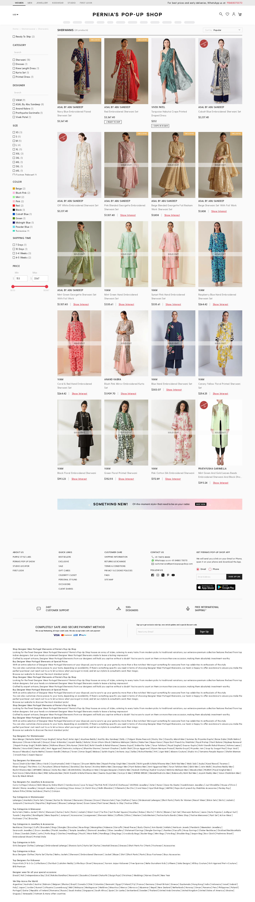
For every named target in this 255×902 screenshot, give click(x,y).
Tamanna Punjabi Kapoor (211, 751)
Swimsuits (29, 803)
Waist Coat (92, 812)
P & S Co (29, 863)
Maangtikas (97, 827)
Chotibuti (52, 863)
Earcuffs (118, 827)
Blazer (116, 854)
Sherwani (50, 812)
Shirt (123, 854)
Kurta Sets (39, 800)
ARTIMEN (37, 770)
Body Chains (144, 827)
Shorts (150, 812)
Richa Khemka (145, 751)
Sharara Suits (75, 845)
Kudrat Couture (157, 770)
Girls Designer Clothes (23, 845)
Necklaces (17, 827)
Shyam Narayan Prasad (162, 748)
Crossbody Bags (131, 833)
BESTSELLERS (65, 557)
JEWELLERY (42, 2)
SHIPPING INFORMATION (115, 557)
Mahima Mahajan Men (177, 770)
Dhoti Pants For (136, 845)
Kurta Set (88, 845)
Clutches (62, 833)
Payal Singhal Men (222, 770)
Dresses (88, 800)
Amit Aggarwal (54, 748)
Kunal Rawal (212, 763)
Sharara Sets (108, 800)
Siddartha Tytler (142, 745)
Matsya (65, 751)
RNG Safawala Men (53, 773)
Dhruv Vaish (43, 763)
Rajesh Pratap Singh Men (114, 763)
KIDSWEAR (57, 2)
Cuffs (36, 827)
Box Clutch (209, 833)
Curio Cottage (20, 785)
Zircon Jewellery (42, 830)
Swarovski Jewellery (23, 830)
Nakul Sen (144, 742)
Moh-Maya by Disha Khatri (51, 785)
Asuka (201, 763)
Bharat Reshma (61, 766)
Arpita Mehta (38, 751)
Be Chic (130, 788)
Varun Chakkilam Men (229, 773)
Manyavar (17, 742)
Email (201, 569)
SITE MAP (108, 579)
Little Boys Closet (83, 863)
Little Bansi (40, 863)
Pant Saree (103, 803)
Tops (118, 800)
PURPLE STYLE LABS (22, 557)
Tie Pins (103, 812)
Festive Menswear (199, 815)
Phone (215, 569)
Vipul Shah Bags (156, 788)
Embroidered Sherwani (92, 854)
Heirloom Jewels (181, 827)
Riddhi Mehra (42, 745)
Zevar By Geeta (171, 785)
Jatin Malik (205, 766)
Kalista (87, 742)
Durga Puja (114, 875)
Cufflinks (119, 815)
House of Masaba (21, 751)
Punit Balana (216, 742)
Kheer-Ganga (19, 766)
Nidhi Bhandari (105, 788)
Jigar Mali (164, 751)
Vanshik (132, 763)
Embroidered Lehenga (56, 845)
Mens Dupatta (52, 815)
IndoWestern (149, 815)
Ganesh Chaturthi (98, 875)
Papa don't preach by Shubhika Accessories (196, 788)
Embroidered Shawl (22, 836)
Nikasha (16, 748)
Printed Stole (40, 836)
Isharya (32, 785)
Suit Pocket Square (118, 812)
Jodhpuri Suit (229, 812)
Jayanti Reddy (75, 742)
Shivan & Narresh (32, 742)
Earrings (28, 827)
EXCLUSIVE (64, 561)
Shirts (41, 812)
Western (137, 815)
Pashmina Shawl (224, 833)
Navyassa (98, 863)
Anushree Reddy (88, 739)
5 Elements (120, 788)
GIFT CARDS (64, 570)
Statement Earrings (134, 830)
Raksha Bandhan (59, 875)
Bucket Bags (147, 833)
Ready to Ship (116, 803)
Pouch (82, 833)
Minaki (16, 788)
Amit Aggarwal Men (157, 766)
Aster (152, 785)
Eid (47, 875)
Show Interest (128, 215)
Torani (74, 751)
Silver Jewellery (115, 830)
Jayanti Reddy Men (207, 773)
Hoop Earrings (190, 830)
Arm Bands (157, 827)
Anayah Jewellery (46, 788)
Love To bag (87, 785)
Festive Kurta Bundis (167, 815)
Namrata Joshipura (72, 748)
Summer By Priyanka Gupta (199, 739)
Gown (97, 800)
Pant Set (214, 815)
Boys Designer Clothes (23, 854)
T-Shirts (158, 812)
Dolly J (123, 739)
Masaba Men (196, 770)
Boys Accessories (172, 854)
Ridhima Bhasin (57, 745)
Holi (22, 875)
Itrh (155, 751)
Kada (238, 830)
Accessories (76, 815)
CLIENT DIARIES (66, 589)
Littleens (172, 863)
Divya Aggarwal (141, 748)
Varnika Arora (72, 785)
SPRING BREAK (140, 773)
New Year (165, 875)
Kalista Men (124, 770)
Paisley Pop (224, 788)
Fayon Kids (18, 863)
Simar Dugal (85, 751)
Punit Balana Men (137, 766)
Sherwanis (78, 800)
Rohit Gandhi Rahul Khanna (212, 745)
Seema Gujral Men (107, 773)
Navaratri (73, 875)
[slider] (13, 286)
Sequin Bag (196, 833)
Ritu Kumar (72, 745)
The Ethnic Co (34, 766)
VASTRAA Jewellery (139, 785)
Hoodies (133, 812)
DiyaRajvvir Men (91, 770)
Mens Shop (183, 815)
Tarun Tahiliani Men (178, 766)
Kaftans (126, 800)
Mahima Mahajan (120, 742)
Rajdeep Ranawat (233, 742)
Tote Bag (170, 833)
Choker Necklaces (207, 830)
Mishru (134, 742)
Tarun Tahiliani (159, 745)
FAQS (106, 575)
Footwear (17, 818)
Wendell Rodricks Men (159, 773)
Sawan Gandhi (53, 751)
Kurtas (60, 812)
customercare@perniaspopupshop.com (174, 564)
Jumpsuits (18, 803)
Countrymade (57, 763)
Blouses (62, 803)
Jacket (108, 854)
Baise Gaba (220, 739)
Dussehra (84, 875)
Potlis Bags (50, 833)
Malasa (96, 751)
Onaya (45, 742)
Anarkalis (28, 800)
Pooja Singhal (48, 739)
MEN (30, 2)
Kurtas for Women (62, 800)
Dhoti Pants (167, 800)
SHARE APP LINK (234, 577)
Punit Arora (18, 773)
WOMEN (19, 2)
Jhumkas (167, 830)
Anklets (167, 827)
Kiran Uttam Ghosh (101, 742)
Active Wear (225, 815)
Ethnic (128, 815)
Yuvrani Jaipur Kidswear (117, 863)
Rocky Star (157, 739)
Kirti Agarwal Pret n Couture (222, 863)
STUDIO (72, 2)
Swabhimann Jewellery (192, 785)
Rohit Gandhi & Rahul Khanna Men (80, 773)
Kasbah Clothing (140, 770)
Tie (25, 818)
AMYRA (169, 788)
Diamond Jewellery (97, 830)
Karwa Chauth (152, 875)
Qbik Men (194, 766)
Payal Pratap (202, 742)
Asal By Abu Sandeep (108, 739)
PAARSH (207, 770)
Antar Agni (74, 739)
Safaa (134, 751)
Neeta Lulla (39, 748)
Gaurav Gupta (190, 745)
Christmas (127, 875)
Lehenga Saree (75, 803)
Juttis (40, 833)
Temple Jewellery (77, 830)
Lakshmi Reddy (66, 863)
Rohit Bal (83, 745)
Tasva (15, 763)
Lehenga (40, 845)
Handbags (72, 833)
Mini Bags (160, 833)
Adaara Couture (178, 751)
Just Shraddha (212, 785)
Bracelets (45, 827)
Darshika (75, 766)
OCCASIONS (64, 584)
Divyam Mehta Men (91, 763)
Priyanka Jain (197, 748)
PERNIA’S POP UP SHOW (24, 561)
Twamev (224, 763)
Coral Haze (141, 788)
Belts (33, 833)
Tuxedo (16, 815)
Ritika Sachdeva (34, 791)
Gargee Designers (109, 770)
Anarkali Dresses (110, 845)
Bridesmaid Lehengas (149, 800)
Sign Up (204, 631)
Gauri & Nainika (58, 742)
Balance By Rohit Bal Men (184, 773)
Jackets (229, 800)
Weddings (138, 875)
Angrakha (26, 815)
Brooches (33, 818)
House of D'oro (228, 785)
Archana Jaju (122, 751)
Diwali (16, 875)
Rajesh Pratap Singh (24, 745)
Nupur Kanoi (156, 742)
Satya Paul (62, 739)
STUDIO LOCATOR (21, 566)
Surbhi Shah (126, 748)
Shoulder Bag (183, 833)
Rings (54, 827)
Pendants (195, 827)
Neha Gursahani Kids (156, 863)
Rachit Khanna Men (22, 770)
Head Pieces (130, 827)
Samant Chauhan (110, 748)
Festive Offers (132, 803)
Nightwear (52, 803)
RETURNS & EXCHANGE (115, 561)
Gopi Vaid (232, 748)
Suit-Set (176, 812)
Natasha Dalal (33, 739)
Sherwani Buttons (190, 812)
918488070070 (234, 2)
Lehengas (17, 800)
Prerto (47, 791)
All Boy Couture (199, 863)
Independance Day (35, 875)
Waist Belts (92, 833)
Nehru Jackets (61, 854)
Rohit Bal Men (178, 763)
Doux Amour (75, 788)
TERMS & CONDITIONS (114, 566)
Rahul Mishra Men (34, 773)
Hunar (159, 785)
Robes (142, 812)
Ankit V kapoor (73, 763)
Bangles (62, 827)
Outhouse (123, 785)
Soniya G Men (125, 773)
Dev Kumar (86, 766)
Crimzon (56, 791)
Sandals (26, 833)
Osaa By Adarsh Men (175, 739)
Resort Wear (199, 800)
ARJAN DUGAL (74, 770)
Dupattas (40, 803)
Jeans (204, 812)
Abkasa (46, 770)
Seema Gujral (126, 745)
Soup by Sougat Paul (215, 748)
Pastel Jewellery (59, 830)
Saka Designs (183, 863)
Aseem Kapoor (36, 755)
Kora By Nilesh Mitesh (23, 776)
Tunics (134, 800)
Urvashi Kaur (21, 755)
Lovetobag (62, 788)
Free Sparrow (137, 863)
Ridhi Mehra (234, 739)
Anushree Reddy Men (223, 766)
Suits (67, 812)
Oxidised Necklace (227, 830)
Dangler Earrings (153, 830)
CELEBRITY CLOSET (68, 575)
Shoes (17, 833)
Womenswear (28, 29)
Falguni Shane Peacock (139, 739)
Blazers (167, 812)
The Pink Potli (100, 785)
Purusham (47, 766)
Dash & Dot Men (27, 763)
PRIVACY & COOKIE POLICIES (118, 570)
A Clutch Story (90, 788)
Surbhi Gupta (108, 751)
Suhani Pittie (19, 791)
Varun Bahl (27, 748)
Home (16, 29)
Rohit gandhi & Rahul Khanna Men (153, 763)
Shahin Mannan (233, 751)
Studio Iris (193, 751)
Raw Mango (18, 739)
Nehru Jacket (30, 812)
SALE (61, 566)
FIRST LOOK (86, 2)
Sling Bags (116, 833)
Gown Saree (90, 803)
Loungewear (90, 815)
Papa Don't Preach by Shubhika (179, 742)
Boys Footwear (154, 854)
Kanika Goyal (182, 748)
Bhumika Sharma (92, 748)
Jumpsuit (64, 815)
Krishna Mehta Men (102, 766)
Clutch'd (113, 785)
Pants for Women (183, 800)
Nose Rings (84, 827)
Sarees (49, 800)
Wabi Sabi (192, 763)
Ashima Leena (233, 745)
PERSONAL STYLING (68, 579)
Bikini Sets (212, 800)
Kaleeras (108, 827)
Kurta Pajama (215, 812)
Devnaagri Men (120, 766)
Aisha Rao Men (59, 770)
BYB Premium (19, 866)
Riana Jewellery (28, 788)
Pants (73, 812)
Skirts (221, 800)
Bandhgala (38, 815)
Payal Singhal (174, 745)
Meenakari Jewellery (211, 827)
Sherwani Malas (105, 815)
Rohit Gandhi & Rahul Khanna (104, 745)
